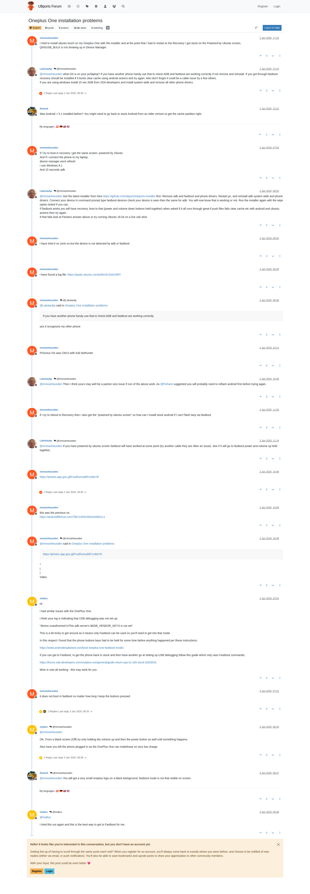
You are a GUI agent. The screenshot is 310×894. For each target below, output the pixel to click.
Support (35, 28)
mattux (44, 598)
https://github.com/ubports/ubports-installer (129, 196)
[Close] (278, 844)
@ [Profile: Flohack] (166, 384)
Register (37, 871)
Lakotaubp (46, 69)
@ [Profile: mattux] (45, 817)
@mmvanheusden (65, 69)
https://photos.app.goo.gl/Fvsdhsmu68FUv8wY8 (69, 476)
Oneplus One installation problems (86, 305)
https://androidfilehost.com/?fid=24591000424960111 (72, 516)
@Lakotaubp (68, 300)
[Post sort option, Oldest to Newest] (256, 27)
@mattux (55, 812)
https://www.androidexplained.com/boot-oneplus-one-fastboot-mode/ (81, 647)
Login (49, 871)
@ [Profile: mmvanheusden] (51, 74)
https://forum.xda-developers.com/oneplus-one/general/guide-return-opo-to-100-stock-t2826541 (98, 662)
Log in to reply (272, 27)
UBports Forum (50, 6)
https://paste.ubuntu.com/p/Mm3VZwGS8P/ (94, 274)
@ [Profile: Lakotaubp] (48, 305)
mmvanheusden (49, 38)
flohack (44, 108)
